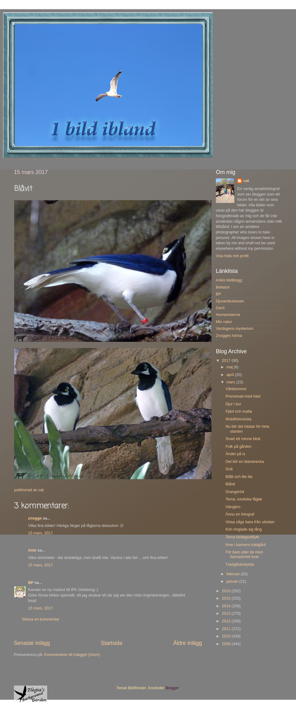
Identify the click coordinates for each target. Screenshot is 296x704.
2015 (227, 598)
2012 (227, 621)
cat (246, 181)
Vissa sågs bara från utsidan (249, 522)
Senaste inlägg (32, 643)
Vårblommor (236, 389)
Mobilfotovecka (238, 419)
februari (234, 574)
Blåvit (230, 484)
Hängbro (232, 507)
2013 (227, 613)
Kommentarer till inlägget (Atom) (72, 655)
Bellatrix (223, 287)
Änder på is (235, 454)
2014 (227, 606)
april (231, 375)
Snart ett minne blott (242, 439)
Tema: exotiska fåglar (243, 499)
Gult (228, 469)
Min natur (224, 322)
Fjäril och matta (238, 411)
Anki (32, 550)
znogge (35, 518)
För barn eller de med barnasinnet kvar (243, 554)
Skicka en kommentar (40, 619)
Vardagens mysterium (234, 328)
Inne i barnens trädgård (245, 545)
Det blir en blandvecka (244, 461)
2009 (227, 644)
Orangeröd (234, 492)
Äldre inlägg (187, 643)
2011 (227, 629)
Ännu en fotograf (239, 514)
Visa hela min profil (232, 256)
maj (230, 367)
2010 (227, 636)
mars (231, 382)
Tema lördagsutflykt (242, 537)
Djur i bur (233, 404)
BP (30, 583)
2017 (227, 360)
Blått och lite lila (239, 477)
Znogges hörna (229, 336)
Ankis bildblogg (229, 280)
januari (233, 581)
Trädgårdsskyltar (239, 564)
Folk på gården (238, 446)
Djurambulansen (230, 301)
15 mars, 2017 (40, 533)
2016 (227, 591)
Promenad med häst (242, 396)
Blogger (172, 688)
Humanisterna (228, 315)
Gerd (220, 308)
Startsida (111, 643)
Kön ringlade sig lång (243, 529)
